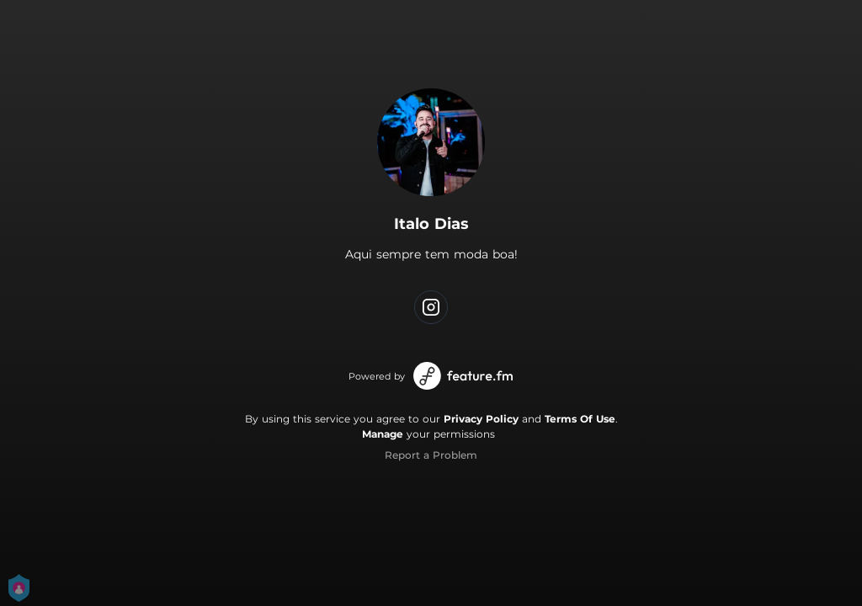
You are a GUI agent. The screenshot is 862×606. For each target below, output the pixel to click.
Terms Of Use (580, 418)
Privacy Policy (481, 418)
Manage (382, 434)
